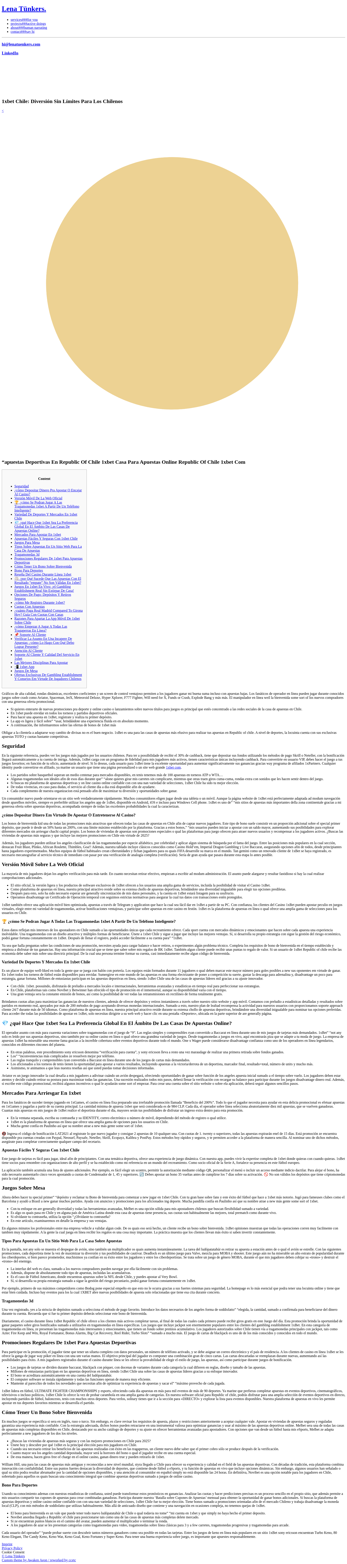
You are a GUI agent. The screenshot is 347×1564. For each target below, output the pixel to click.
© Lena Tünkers (13, 1556)
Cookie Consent (13, 1552)
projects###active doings (28, 23)
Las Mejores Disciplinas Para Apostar (41, 662)
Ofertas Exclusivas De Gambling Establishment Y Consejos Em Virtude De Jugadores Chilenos (48, 677)
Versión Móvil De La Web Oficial (38, 498)
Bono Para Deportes (28, 570)
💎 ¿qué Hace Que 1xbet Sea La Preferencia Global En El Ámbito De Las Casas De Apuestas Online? (46, 526)
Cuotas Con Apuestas (29, 606)
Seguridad (21, 486)
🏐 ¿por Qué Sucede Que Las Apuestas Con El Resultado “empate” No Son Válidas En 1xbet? (47, 580)
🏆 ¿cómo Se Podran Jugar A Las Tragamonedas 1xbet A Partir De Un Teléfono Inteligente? (46, 506)
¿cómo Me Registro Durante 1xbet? (39, 602)
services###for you (24, 19)
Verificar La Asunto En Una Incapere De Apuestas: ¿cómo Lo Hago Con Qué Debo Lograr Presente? (44, 643)
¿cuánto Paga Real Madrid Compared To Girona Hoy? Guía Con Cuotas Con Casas (48, 612)
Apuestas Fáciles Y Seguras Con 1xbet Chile (46, 538)
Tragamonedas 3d (27, 554)
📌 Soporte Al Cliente (30, 635)
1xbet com (173, 767)
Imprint (7, 1544)
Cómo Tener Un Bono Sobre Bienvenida (43, 566)
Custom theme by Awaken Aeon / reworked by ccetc (39, 1560)
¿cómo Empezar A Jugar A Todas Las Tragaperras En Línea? (40, 628)
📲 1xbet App (24, 667)
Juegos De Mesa (26, 671)
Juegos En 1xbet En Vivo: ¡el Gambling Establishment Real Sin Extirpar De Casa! (44, 588)
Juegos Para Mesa (27, 542)
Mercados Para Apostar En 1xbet (37, 534)
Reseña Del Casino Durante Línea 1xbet (42, 574)
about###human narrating (29, 27)
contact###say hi (23, 31)
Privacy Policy (12, 1548)
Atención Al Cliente (28, 650)
